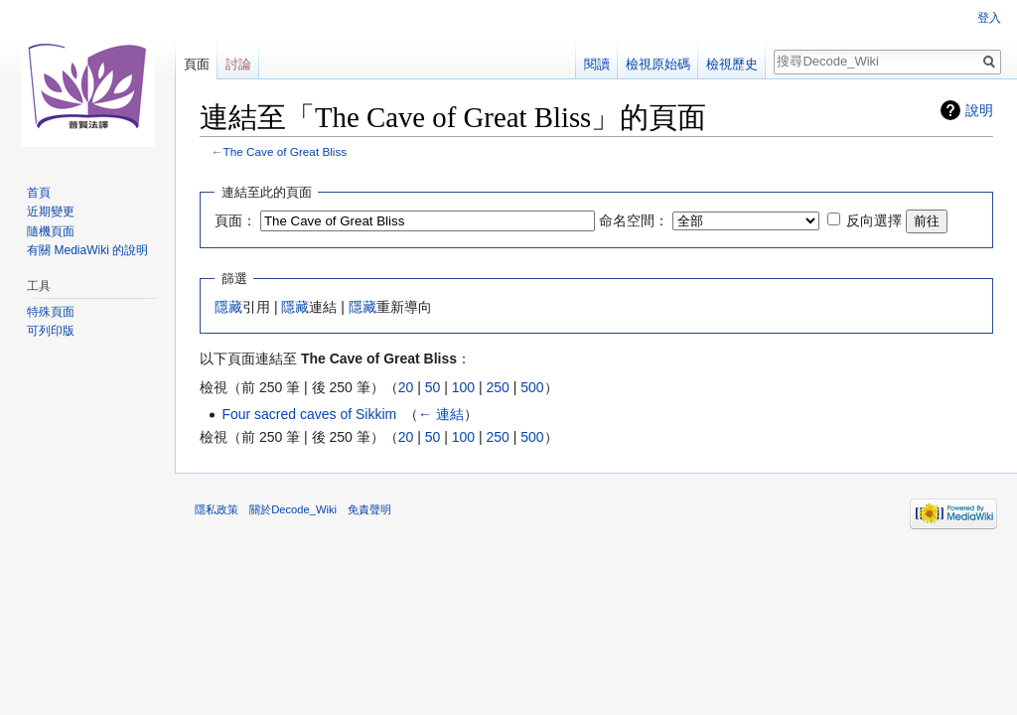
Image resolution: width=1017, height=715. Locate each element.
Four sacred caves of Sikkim (308, 414)
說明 (979, 110)
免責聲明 (369, 509)
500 (531, 387)
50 (433, 387)
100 (463, 387)
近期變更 (50, 211)
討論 (238, 64)
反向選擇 (874, 220)
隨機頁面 (50, 231)
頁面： (235, 220)
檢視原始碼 (658, 64)
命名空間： (633, 220)
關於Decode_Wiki (293, 509)
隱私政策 (216, 509)
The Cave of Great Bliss (285, 151)
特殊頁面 (50, 312)
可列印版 (50, 331)
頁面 (197, 64)
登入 (989, 18)
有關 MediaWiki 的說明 (87, 250)
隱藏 (228, 307)
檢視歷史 (732, 64)
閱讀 (597, 64)
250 (497, 387)
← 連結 (441, 414)
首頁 (39, 193)
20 (406, 387)
